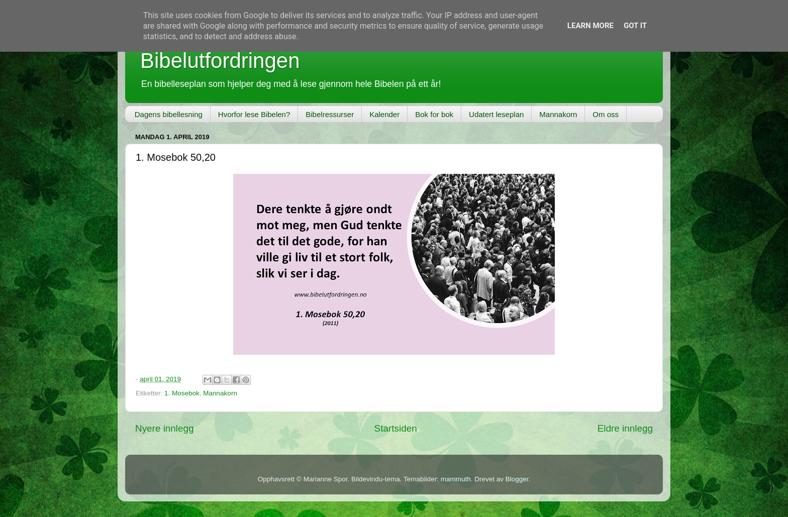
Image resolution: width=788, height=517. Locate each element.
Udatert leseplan (496, 114)
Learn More (590, 25)
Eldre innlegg (625, 428)
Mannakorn (558, 114)
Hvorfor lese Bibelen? (254, 114)
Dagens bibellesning (169, 114)
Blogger (517, 479)
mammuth (456, 479)
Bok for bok (434, 114)
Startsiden (395, 428)
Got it (635, 25)
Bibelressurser (330, 114)
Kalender (384, 114)
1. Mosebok (182, 393)
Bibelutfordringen (220, 60)
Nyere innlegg (164, 428)
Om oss (606, 114)
